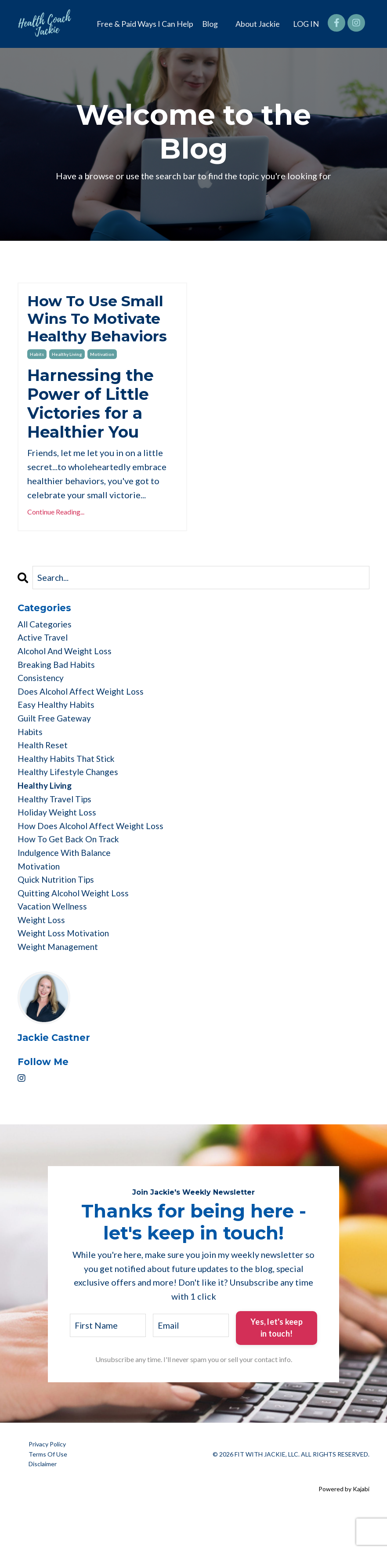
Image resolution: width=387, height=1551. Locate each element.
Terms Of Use (48, 1493)
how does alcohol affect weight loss (94, 859)
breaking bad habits (58, 690)
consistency (42, 704)
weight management (59, 985)
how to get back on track (70, 873)
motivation (102, 377)
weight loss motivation (65, 971)
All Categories (46, 648)
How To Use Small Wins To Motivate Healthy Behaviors (101, 330)
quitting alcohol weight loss (76, 929)
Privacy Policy (47, 1483)
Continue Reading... (55, 534)
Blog (210, 24)
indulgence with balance (67, 887)
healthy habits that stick (69, 788)
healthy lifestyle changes (70, 802)
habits (37, 377)
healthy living (67, 377)
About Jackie (257, 24)
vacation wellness (54, 943)
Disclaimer (43, 1503)
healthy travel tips (56, 831)
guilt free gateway (56, 746)
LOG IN (306, 24)
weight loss (42, 957)
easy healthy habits (58, 732)
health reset (43, 774)
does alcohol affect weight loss (84, 718)
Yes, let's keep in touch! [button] (276, 1366)
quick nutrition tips (59, 915)
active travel (44, 662)
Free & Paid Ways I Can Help (145, 24)
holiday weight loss (59, 845)
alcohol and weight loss (68, 676)
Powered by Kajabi (343, 1528)
